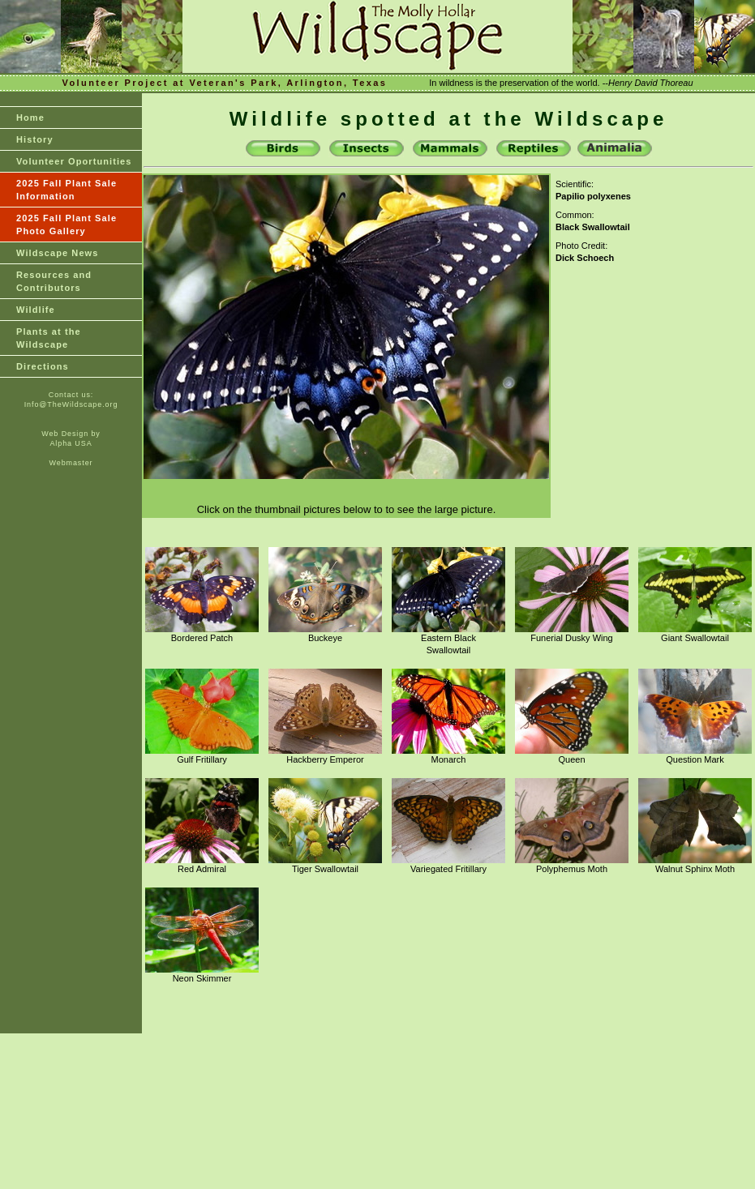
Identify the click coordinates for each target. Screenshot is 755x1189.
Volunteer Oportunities (74, 161)
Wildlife (35, 309)
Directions (42, 366)
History (35, 139)
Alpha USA (70, 443)
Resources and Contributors (54, 281)
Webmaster (71, 463)
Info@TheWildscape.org (71, 404)
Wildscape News (57, 253)
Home (30, 117)
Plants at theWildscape (48, 338)
